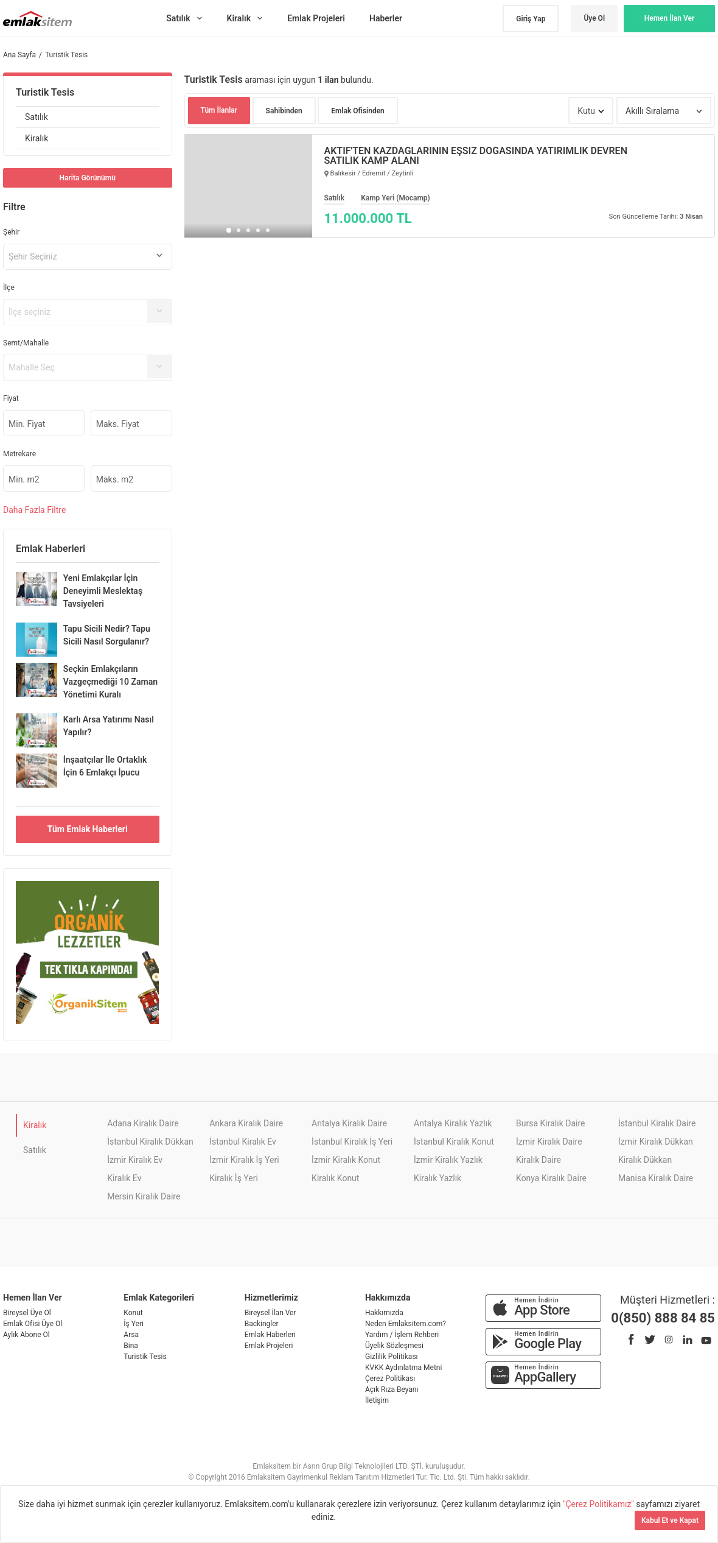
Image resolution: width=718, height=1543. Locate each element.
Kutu (586, 111)
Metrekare (19, 454)
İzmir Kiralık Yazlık (448, 1160)
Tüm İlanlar (219, 110)
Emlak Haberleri (270, 1334)
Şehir (11, 232)
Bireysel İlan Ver (270, 1312)
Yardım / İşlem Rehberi (402, 1334)
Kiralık (36, 138)
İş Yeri (134, 1323)
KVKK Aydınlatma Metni (403, 1367)
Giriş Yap (530, 19)
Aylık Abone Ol (26, 1334)
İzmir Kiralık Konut (346, 1160)
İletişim (377, 1400)
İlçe (9, 287)
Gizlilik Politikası (391, 1356)
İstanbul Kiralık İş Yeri (352, 1141)
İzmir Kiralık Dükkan (655, 1141)
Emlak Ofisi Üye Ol (32, 1323)
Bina (131, 1345)
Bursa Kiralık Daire (550, 1123)
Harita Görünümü (88, 178)
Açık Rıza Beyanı (391, 1389)
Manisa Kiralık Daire (655, 1178)
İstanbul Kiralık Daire (656, 1123)
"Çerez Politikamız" (599, 1504)
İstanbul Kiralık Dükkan (150, 1141)
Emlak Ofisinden (358, 111)
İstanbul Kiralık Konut (454, 1141)
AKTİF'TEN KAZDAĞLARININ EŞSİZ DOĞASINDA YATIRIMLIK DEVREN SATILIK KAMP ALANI (475, 156)
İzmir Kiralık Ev (134, 1160)
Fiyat (11, 398)
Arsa (131, 1334)
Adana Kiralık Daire (142, 1123)
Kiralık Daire (538, 1160)
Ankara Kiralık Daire (246, 1123)
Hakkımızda (384, 1312)
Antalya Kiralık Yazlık (453, 1123)
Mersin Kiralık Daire (143, 1196)
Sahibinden (284, 111)
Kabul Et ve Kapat (670, 1520)
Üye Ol (594, 18)
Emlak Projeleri (269, 1345)
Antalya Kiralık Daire (349, 1123)
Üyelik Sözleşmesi (394, 1345)
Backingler (262, 1323)
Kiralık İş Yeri (233, 1178)
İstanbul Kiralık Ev (242, 1141)
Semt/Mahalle (26, 343)
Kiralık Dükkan (645, 1160)
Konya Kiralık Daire (551, 1178)
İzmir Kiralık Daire (549, 1141)
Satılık (36, 117)
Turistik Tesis (45, 92)
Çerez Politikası (390, 1378)
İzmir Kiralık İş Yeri (244, 1160)
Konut (133, 1312)
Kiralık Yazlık (437, 1178)
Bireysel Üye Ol (27, 1312)
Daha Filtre (34, 510)
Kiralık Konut (335, 1178)
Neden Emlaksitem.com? (405, 1323)
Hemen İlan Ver (669, 18)
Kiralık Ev (124, 1178)
